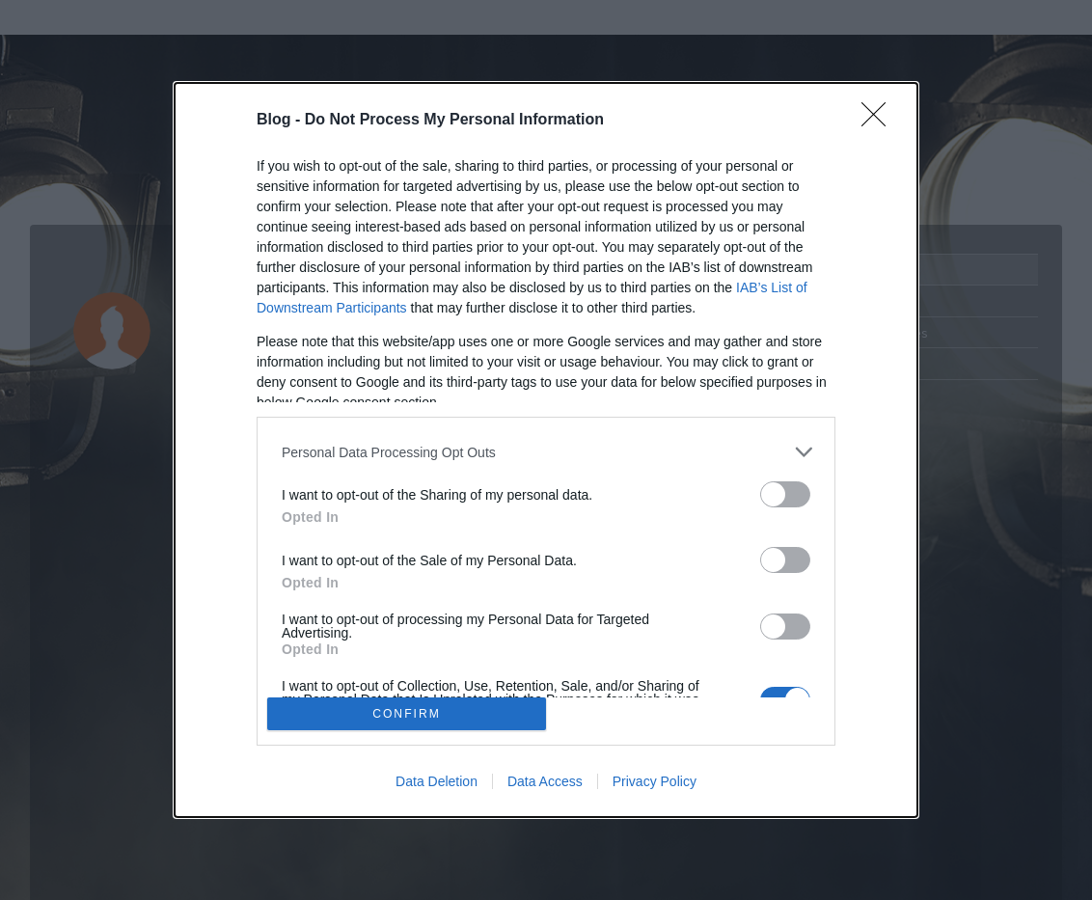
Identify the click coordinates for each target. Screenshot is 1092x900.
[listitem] (546, 452)
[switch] (785, 494)
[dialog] (546, 450)
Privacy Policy (654, 781)
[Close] (879, 120)
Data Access (545, 781)
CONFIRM (406, 713)
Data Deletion (437, 781)
